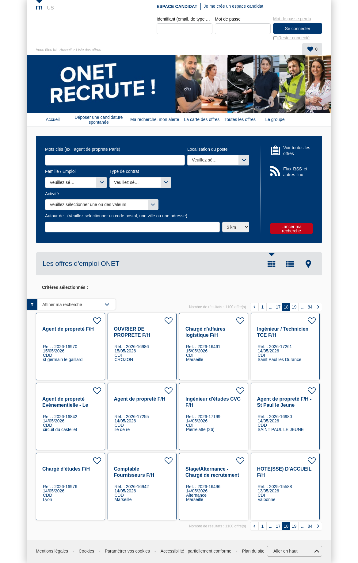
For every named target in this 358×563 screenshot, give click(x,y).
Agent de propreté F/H (68, 329)
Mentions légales (52, 551)
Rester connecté (294, 38)
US (50, 7)
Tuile (271, 264)
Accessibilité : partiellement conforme (196, 551)
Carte (308, 264)
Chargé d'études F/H (66, 469)
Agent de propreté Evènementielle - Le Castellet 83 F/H (65, 405)
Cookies (86, 551)
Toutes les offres (240, 119)
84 (310, 307)
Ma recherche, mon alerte (154, 119)
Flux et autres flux (295, 171)
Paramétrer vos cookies (127, 551)
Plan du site (253, 551)
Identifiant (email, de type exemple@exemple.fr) (184, 19)
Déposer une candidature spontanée (98, 120)
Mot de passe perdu (292, 18)
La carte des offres (202, 119)
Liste (290, 264)
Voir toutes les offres (296, 150)
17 (278, 307)
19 (294, 307)
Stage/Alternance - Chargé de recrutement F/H (212, 475)
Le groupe (274, 119)
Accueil (65, 50)
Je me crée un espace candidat (234, 6)
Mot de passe (228, 19)
